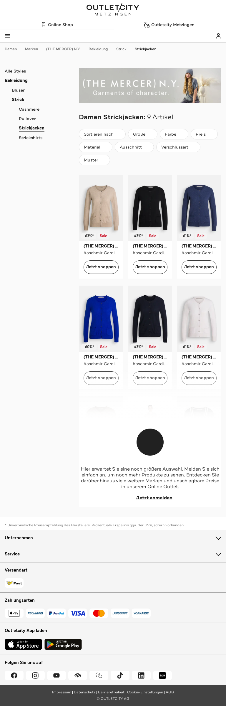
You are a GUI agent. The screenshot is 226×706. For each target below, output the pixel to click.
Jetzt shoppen (101, 267)
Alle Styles (15, 71)
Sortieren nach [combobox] (102, 135)
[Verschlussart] (178, 147)
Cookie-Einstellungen (145, 692)
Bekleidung (101, 49)
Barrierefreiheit (111, 692)
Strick (124, 49)
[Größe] (142, 134)
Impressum (61, 692)
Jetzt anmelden (150, 497)
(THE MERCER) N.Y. (66, 49)
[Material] (95, 147)
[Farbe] (174, 134)
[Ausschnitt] (134, 147)
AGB (170, 692)
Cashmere (29, 109)
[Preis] (204, 134)
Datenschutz (84, 692)
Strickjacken (145, 49)
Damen (14, 49)
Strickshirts (30, 137)
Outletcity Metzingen (113, 10)
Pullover (27, 118)
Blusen (19, 90)
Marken (34, 49)
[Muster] (94, 160)
